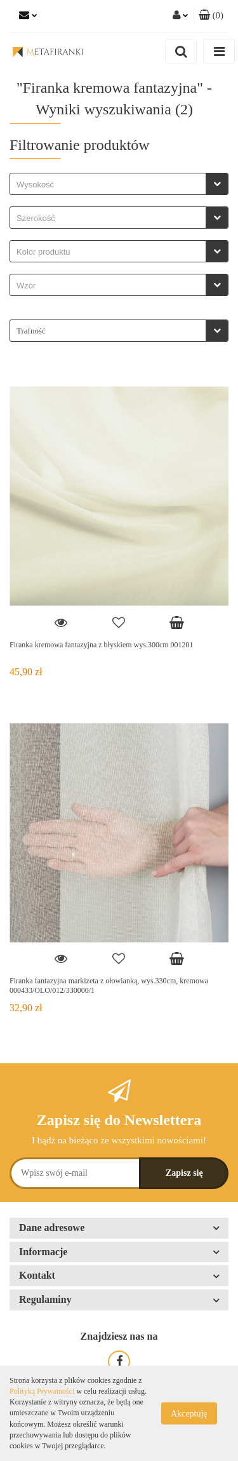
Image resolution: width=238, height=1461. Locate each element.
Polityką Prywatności (42, 1391)
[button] (211, 16)
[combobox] (119, 184)
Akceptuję (189, 1413)
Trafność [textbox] (31, 330)
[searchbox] (111, 185)
